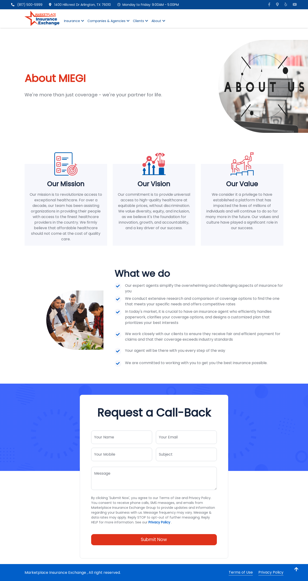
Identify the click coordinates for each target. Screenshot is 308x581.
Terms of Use (241, 572)
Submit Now (154, 539)
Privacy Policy (159, 522)
